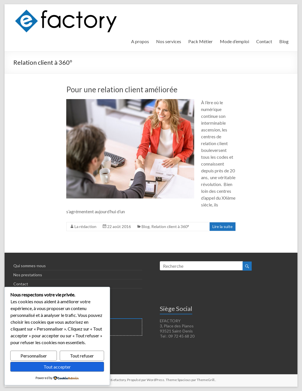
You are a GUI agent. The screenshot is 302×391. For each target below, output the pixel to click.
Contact (264, 41)
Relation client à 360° (170, 226)
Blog (284, 41)
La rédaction (85, 226)
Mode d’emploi (234, 41)
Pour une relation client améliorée (121, 89)
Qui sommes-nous (29, 265)
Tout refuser (82, 355)
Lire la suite (222, 226)
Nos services (168, 41)
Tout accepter (57, 366)
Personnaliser (33, 355)
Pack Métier (200, 41)
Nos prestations (27, 274)
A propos (140, 41)
